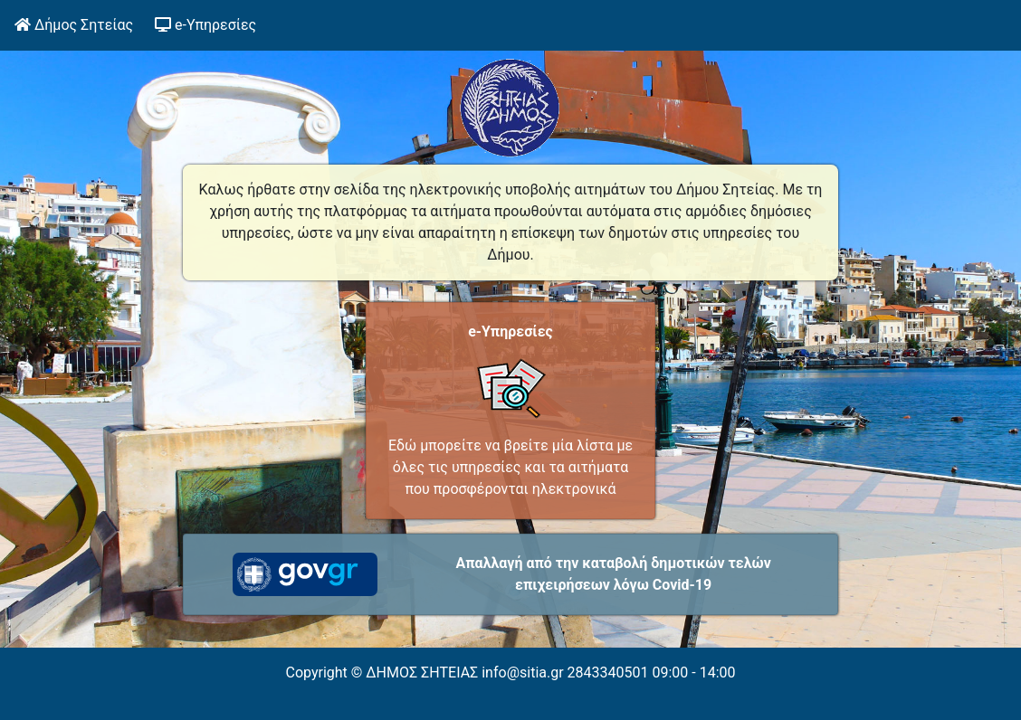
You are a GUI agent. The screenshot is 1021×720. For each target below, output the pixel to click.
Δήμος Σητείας (73, 24)
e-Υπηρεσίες (209, 23)
